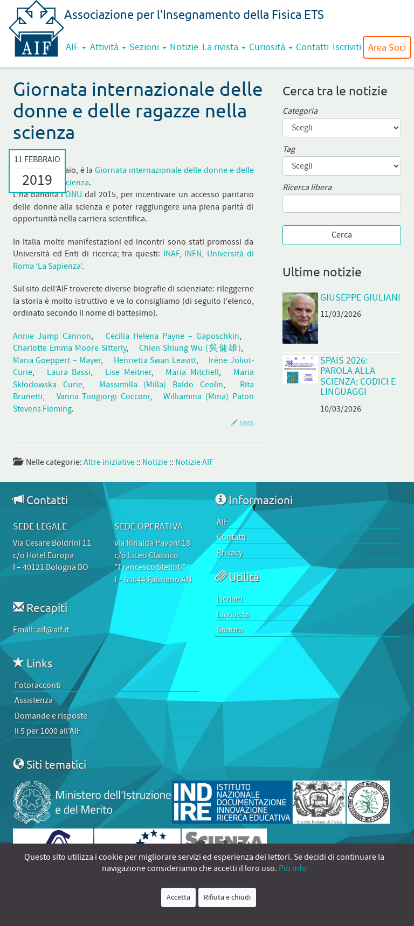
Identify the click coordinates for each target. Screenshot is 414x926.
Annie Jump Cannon (52, 336)
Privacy (230, 552)
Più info (293, 868)
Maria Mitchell (192, 372)
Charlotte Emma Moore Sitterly (69, 348)
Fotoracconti (38, 685)
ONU (73, 194)
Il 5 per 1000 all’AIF (48, 731)
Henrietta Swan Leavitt (155, 360)
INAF (171, 253)
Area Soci (387, 47)
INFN (193, 253)
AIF (76, 46)
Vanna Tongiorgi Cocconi (103, 396)
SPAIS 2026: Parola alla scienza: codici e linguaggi (358, 376)
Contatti (312, 46)
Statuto (230, 629)
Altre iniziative (109, 462)
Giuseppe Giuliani (360, 297)
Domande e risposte (51, 716)
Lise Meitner (128, 372)
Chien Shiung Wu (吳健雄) (190, 348)
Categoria (300, 111)
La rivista (224, 46)
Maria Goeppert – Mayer (57, 360)
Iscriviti (347, 46)
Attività (108, 46)
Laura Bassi (69, 372)
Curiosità (271, 46)
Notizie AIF (194, 462)
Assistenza (34, 700)
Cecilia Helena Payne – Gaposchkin (173, 336)
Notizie (184, 46)
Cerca (342, 234)
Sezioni (148, 46)
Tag (288, 149)
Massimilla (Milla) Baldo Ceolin (161, 384)
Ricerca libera (307, 188)
